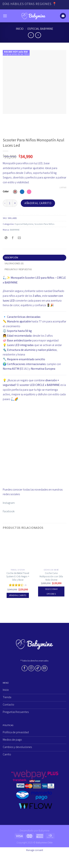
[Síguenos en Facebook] (25, 668)
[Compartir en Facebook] (13, 238)
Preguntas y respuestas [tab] (18, 269)
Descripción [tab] (11, 257)
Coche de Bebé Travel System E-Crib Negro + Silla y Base (17, 576)
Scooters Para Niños (44, 224)
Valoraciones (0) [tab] (14, 263)
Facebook (9, 511)
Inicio (20, 29)
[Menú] (5, 15)
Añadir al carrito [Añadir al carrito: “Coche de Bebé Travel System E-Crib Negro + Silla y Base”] (17, 595)
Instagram (9, 503)
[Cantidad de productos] (10, 203)
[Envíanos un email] (44, 668)
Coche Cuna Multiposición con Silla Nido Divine (51, 576)
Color (6, 191)
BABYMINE (15, 229)
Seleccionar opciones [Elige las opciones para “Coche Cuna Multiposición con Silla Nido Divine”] (51, 591)
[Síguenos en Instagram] (31, 668)
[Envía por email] (19, 238)
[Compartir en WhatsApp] (6, 238)
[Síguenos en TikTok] (38, 668)
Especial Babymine (40, 29)
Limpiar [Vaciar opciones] (62, 187)
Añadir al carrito (37, 203)
